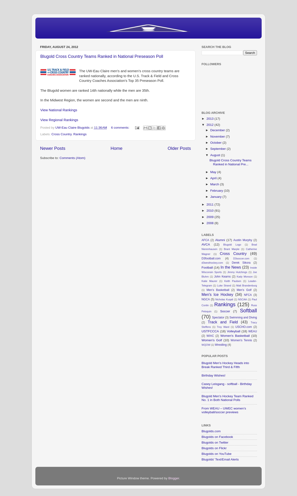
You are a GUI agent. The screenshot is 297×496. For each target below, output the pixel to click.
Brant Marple (231, 249)
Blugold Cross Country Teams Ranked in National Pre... (231, 162)
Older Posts (179, 148)
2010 (210, 210)
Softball (248, 310)
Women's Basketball (235, 335)
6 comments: (120, 127)
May (213, 172)
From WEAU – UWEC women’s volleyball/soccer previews (224, 410)
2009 (210, 217)
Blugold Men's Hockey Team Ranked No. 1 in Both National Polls (227, 398)
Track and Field (223, 322)
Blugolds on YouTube (216, 454)
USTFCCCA (210, 331)
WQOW (206, 344)
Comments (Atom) (73, 158)
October (216, 142)
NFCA (248, 295)
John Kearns (222, 276)
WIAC (210, 335)
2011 (210, 204)
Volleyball (233, 331)
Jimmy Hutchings (237, 272)
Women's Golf (212, 340)
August (215, 155)
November (218, 136)
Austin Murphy (242, 240)
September (218, 149)
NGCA (206, 299)
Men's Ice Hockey (217, 294)
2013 (210, 118)
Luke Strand (224, 285)
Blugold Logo (232, 244)
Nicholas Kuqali (224, 299)
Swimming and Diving (243, 317)
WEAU (252, 331)
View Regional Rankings (59, 120)
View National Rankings (58, 110)
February (217, 190)
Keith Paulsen (232, 281)
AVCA (206, 244)
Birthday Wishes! (213, 375)
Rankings (80, 134)
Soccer (225, 311)
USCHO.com (243, 327)
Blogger (173, 478)
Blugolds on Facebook (217, 437)
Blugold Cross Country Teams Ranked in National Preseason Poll (101, 56)
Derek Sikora (241, 262)
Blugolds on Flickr (214, 448)
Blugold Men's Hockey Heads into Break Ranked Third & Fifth (225, 365)
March (215, 184)
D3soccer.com (241, 258)
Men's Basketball (217, 290)
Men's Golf (244, 290)
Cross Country (61, 134)
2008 (210, 223)
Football (207, 267)
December (218, 130)
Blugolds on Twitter (215, 442)
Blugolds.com (211, 431)
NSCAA (242, 299)
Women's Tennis (241, 340)
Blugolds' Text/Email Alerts (220, 459)
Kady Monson (245, 276)
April (214, 178)
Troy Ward (223, 326)
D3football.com (211, 258)
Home (116, 148)
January (216, 196)
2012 (210, 125)
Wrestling (221, 344)
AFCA (205, 240)
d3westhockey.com (212, 262)
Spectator (218, 317)
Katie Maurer (209, 281)
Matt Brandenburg (246, 285)
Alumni (220, 240)
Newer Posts (52, 148)
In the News (231, 267)
